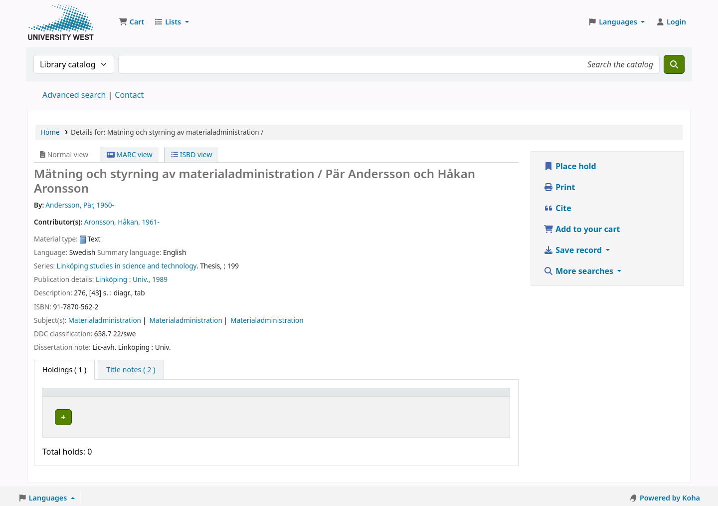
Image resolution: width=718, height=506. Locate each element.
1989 (160, 279)
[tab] (131, 370)
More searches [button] (579, 270)
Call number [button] (277, 397)
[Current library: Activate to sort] (189, 397)
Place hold (569, 166)
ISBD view (191, 154)
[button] (131, 21)
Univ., (142, 279)
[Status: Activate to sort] (383, 397)
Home (50, 132)
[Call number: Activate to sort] (301, 397)
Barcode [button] (433, 397)
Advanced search (74, 94)
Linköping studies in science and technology (126, 265)
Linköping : (113, 279)
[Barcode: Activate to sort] (462, 397)
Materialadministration (104, 320)
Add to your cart (581, 229)
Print (559, 187)
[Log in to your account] (671, 21)
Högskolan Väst (156, 415)
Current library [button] (156, 397)
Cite (557, 208)
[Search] (674, 64)
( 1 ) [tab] (64, 369)
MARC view (130, 154)
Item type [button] (64, 397)
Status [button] (366, 397)
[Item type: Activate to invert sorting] (84, 397)
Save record (573, 250)
